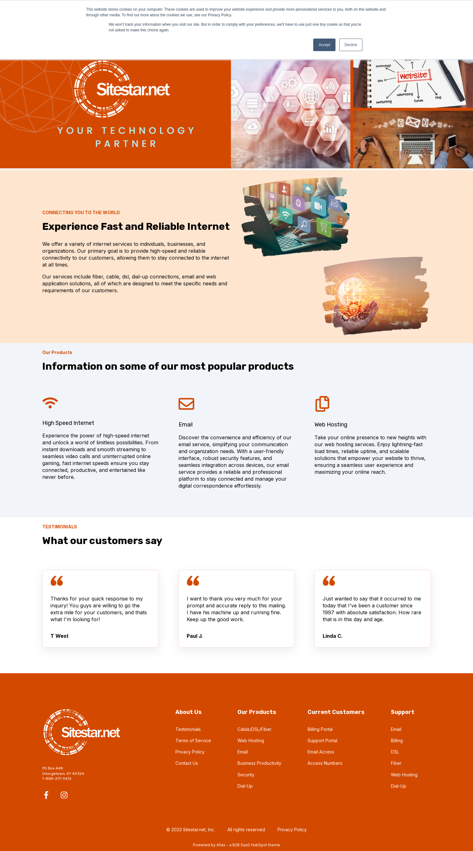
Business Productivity (259, 763)
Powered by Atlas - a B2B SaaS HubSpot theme (236, 845)
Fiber (396, 763)
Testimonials (188, 729)
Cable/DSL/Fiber (254, 729)
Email (242, 751)
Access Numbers (325, 763)
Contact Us (186, 763)
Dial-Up (245, 786)
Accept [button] (324, 45)
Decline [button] (351, 45)
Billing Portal (320, 729)
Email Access (321, 751)
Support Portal (322, 740)
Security (245, 774)
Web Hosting (250, 740)
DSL (395, 751)
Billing (397, 740)
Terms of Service (193, 740)
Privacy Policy (190, 751)
